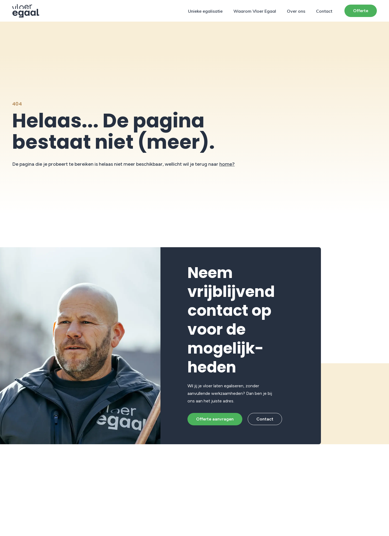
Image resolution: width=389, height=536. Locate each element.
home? (227, 164)
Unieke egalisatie (205, 11)
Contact (324, 11)
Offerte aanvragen (215, 419)
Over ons (296, 11)
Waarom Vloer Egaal (254, 11)
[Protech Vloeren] (25, 11)
